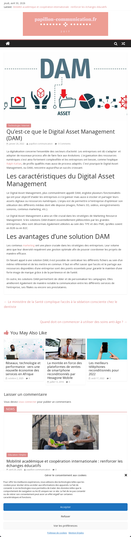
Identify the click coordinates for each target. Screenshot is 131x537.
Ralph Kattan (13, 163)
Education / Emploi (17, 454)
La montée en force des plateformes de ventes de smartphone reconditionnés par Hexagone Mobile (64, 370)
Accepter (65, 507)
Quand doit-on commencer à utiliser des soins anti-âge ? (83, 322)
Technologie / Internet (18, 125)
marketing (29, 245)
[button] (126, 475)
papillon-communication (41, 143)
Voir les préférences (65, 525)
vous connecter (27, 401)
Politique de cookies (57, 532)
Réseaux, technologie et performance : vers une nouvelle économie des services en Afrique (23, 368)
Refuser (65, 516)
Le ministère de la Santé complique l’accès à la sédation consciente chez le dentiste (60, 304)
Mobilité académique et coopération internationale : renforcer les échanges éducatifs (60, 6)
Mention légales (76, 532)
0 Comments (62, 143)
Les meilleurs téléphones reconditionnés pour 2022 (104, 368)
